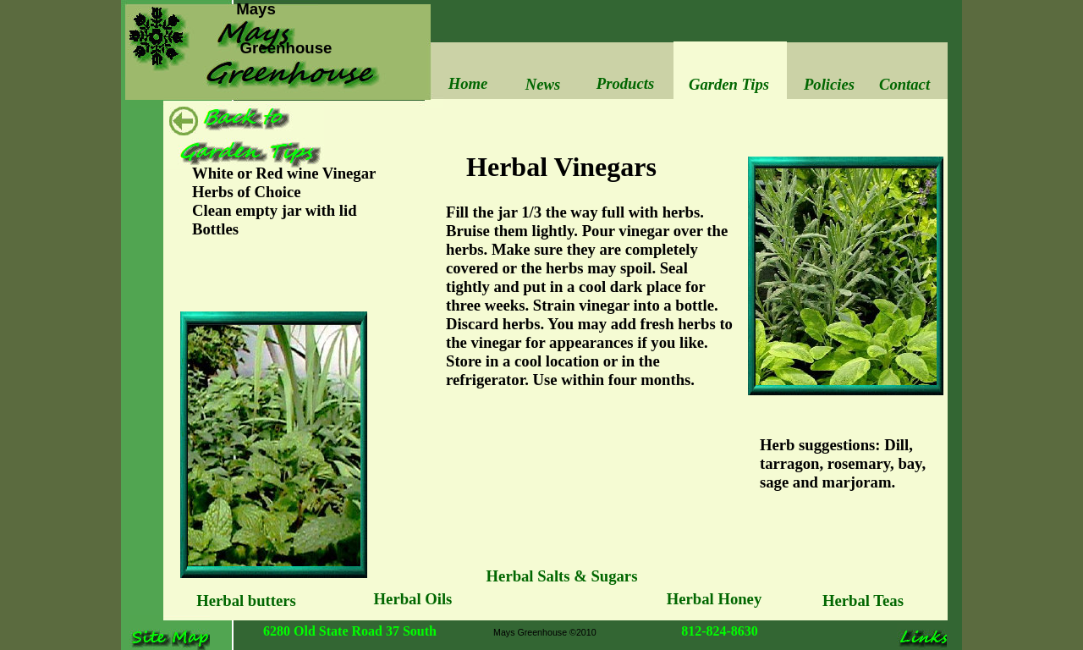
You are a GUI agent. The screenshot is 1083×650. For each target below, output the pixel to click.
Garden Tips (729, 84)
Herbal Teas (863, 600)
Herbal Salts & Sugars (562, 576)
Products (625, 83)
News (542, 84)
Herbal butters (246, 600)
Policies (829, 84)
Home (468, 83)
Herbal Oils (413, 599)
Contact (904, 84)
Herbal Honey (714, 599)
